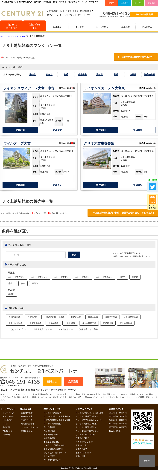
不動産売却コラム (51, 434)
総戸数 (133, 74)
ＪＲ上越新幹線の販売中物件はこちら (136, 57)
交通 (66, 74)
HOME (111, 3)
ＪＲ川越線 (70, 323)
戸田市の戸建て (82, 438)
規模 (116, 74)
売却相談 (151, 3)
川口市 (122, 277)
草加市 (135, 277)
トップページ (8, 413)
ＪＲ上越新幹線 (15, 323)
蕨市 (23, 283)
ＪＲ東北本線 (35, 323)
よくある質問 (49, 456)
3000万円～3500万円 (118, 424)
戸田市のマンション (84, 442)
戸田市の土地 (81, 445)
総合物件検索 (26, 413)
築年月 (99, 74)
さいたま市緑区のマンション (88, 431)
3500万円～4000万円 (118, 427)
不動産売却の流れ (51, 442)
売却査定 (57, 130)
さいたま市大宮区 (16, 277)
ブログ (5, 424)
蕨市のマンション (83, 453)
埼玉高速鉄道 (126, 323)
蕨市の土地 (80, 456)
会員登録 (125, 3)
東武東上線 (76, 317)
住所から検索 (26, 416)
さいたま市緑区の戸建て (86, 427)
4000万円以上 (115, 431)
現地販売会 (147, 27)
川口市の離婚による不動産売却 (57, 420)
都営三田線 (93, 317)
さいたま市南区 (61, 277)
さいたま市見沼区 (39, 277)
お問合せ (6, 434)
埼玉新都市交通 (89, 323)
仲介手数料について (52, 460)
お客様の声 (124, 27)
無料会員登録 (26, 431)
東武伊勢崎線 (111, 317)
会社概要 (80, 27)
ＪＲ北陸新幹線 (65, 329)
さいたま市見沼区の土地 (86, 424)
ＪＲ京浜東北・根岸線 (54, 317)
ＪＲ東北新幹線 (131, 317)
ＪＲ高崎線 (53, 323)
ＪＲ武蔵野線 (14, 317)
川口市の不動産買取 (52, 424)
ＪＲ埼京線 (32, 317)
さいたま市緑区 (82, 277)
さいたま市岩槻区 (104, 277)
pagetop (146, 460)
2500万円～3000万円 (118, 420)
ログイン (138, 3)
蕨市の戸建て (81, 449)
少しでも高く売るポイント (55, 453)
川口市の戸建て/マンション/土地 (89, 413)
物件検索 (57, 27)
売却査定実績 (49, 431)
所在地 (49, 74)
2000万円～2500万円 (118, 416)
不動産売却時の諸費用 (53, 449)
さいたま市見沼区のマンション (89, 420)
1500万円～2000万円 (118, 413)
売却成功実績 (49, 427)
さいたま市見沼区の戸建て (87, 416)
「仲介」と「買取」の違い (55, 445)
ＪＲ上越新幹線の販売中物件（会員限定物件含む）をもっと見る (123, 212)
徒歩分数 (82, 74)
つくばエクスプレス (17, 329)
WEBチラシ (7, 431)
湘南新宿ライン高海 (88, 329)
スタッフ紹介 (102, 27)
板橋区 (11, 294)
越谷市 (11, 283)
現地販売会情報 (27, 424)
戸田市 (35, 283)
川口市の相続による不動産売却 (57, 416)
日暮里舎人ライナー (42, 329)
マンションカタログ (29, 427)
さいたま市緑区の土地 (85, 434)
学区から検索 (26, 420)
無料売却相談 (49, 438)
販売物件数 (149, 74)
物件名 (32, 74)
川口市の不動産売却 (52, 413)
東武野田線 (108, 323)
